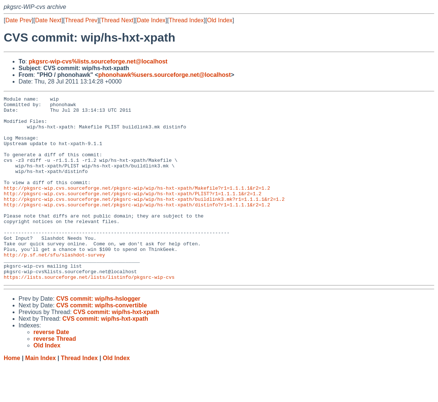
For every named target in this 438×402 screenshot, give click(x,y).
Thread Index (186, 20)
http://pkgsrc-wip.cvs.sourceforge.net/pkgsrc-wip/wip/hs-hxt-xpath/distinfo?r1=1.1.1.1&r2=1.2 (137, 226)
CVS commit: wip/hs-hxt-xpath (116, 349)
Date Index (151, 20)
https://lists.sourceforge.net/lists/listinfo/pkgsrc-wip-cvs (89, 313)
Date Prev (18, 20)
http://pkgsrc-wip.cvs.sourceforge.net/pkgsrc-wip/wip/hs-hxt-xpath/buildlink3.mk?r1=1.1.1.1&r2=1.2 (144, 220)
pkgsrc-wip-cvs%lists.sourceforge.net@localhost (98, 61)
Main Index (40, 395)
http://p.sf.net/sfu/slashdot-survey (54, 287)
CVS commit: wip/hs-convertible (101, 342)
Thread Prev (81, 20)
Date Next (48, 20)
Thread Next (117, 20)
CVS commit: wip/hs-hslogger (98, 335)
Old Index (219, 20)
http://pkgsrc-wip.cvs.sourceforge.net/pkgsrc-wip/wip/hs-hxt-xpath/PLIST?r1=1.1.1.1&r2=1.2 (132, 213)
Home (12, 395)
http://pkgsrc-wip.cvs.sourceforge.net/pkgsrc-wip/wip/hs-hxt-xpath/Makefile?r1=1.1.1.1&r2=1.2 (137, 206)
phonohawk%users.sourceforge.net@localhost (164, 75)
